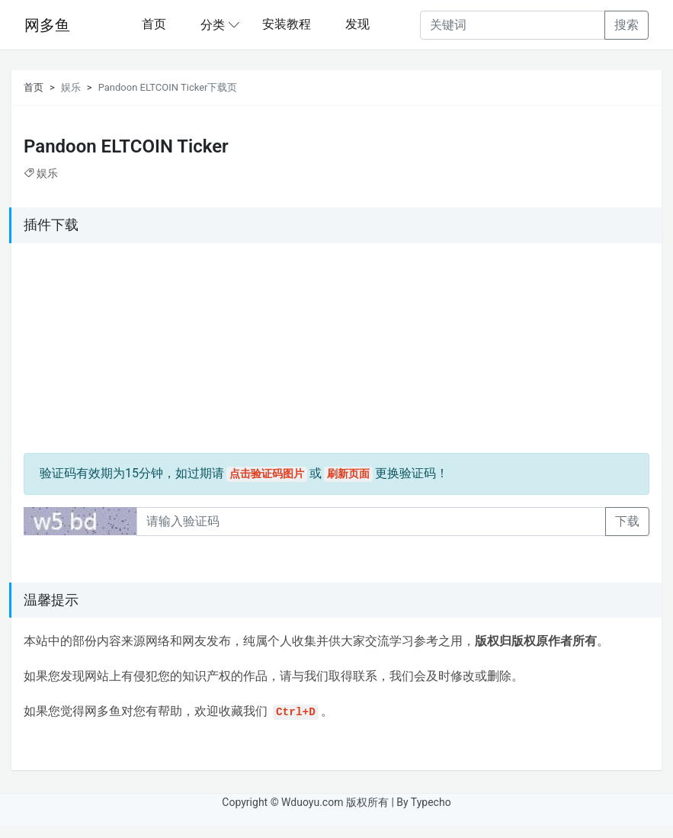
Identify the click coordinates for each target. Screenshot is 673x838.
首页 (154, 24)
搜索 (626, 25)
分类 (212, 25)
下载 (627, 521)
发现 (357, 24)
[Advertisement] (119, 350)
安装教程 (286, 24)
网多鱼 (47, 25)
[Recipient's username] (512, 25)
